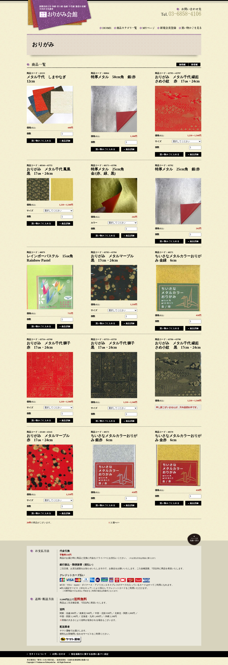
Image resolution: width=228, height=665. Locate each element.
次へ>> (116, 522)
